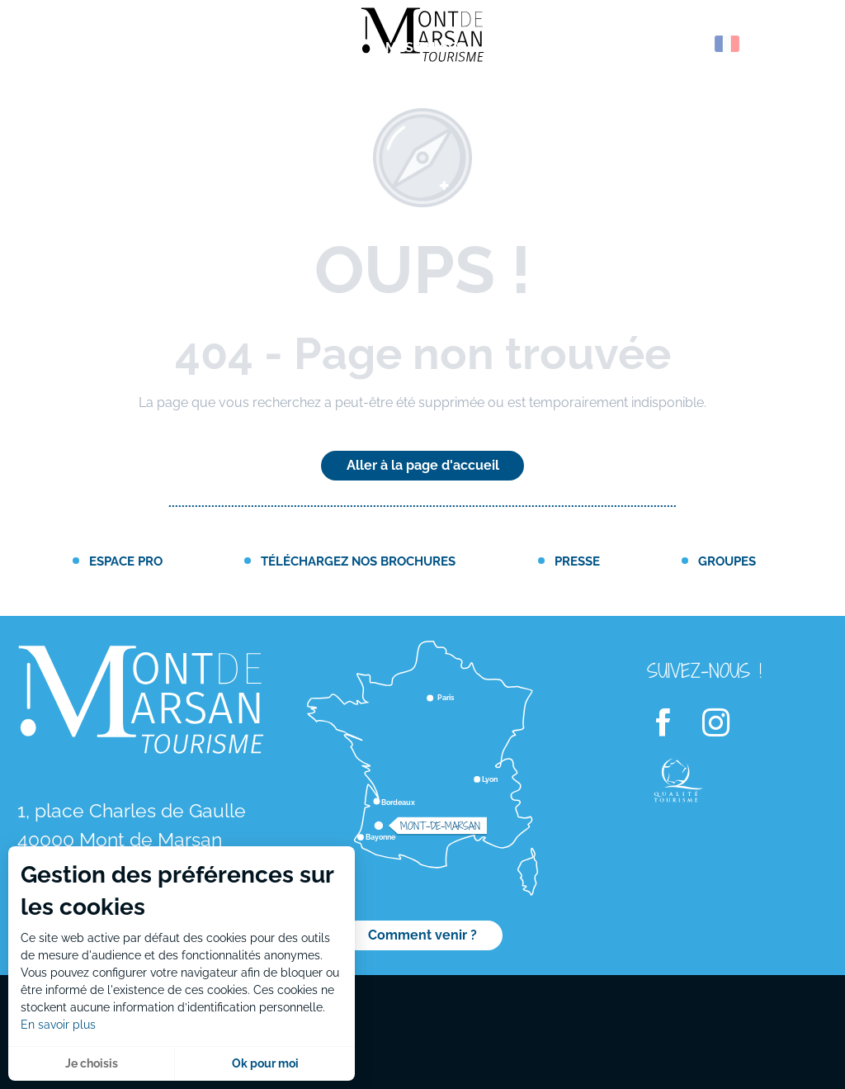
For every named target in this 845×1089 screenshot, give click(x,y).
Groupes (727, 561)
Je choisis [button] (91, 1063)
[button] (691, 43)
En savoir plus (58, 1024)
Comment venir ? (422, 935)
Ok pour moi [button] (265, 1063)
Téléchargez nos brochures (358, 561)
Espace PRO (126, 561)
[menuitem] (82, 49)
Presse (577, 561)
